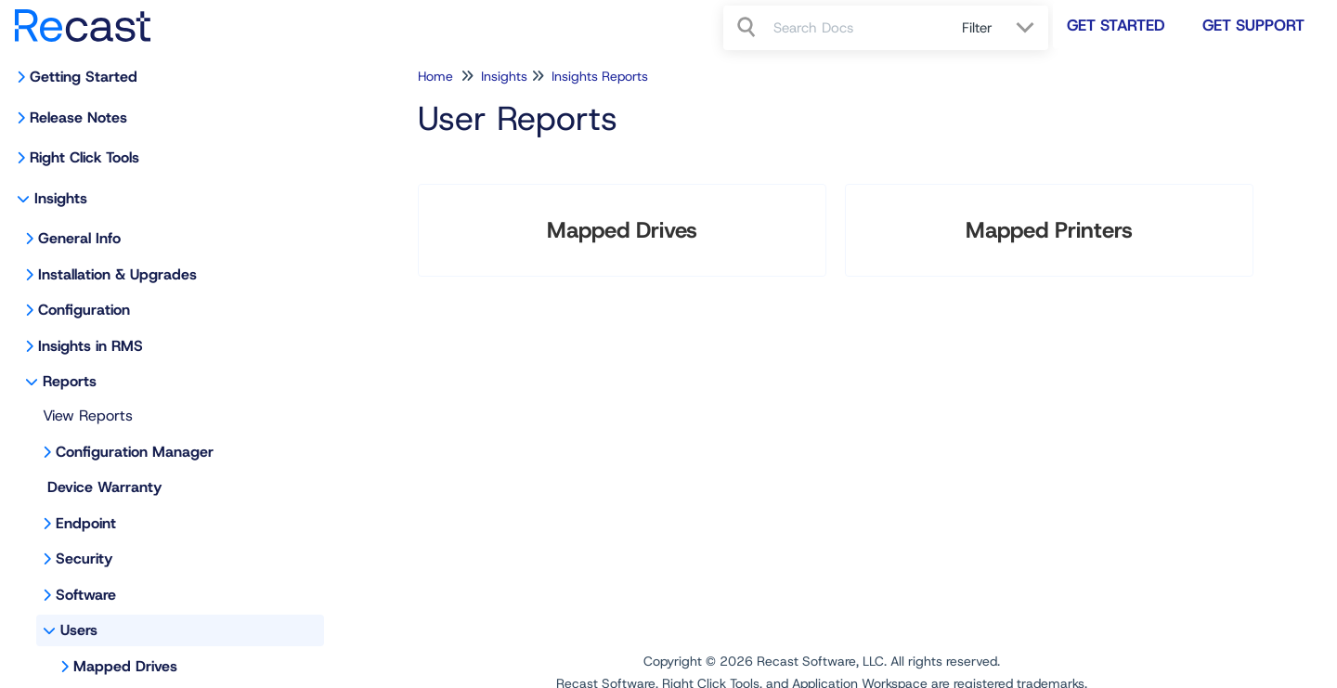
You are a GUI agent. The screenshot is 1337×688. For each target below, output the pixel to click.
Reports (70, 381)
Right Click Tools (84, 157)
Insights (60, 198)
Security (84, 558)
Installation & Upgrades (117, 274)
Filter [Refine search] (979, 28)
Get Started (1116, 25)
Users (78, 630)
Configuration (84, 309)
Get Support (1253, 25)
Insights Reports (600, 76)
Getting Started (83, 76)
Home (435, 76)
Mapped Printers (1049, 230)
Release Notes (78, 117)
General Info (79, 238)
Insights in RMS (90, 346)
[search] (857, 27)
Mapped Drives (125, 666)
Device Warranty (104, 487)
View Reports (88, 415)
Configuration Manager (135, 451)
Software (86, 594)
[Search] (748, 27)
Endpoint (86, 523)
